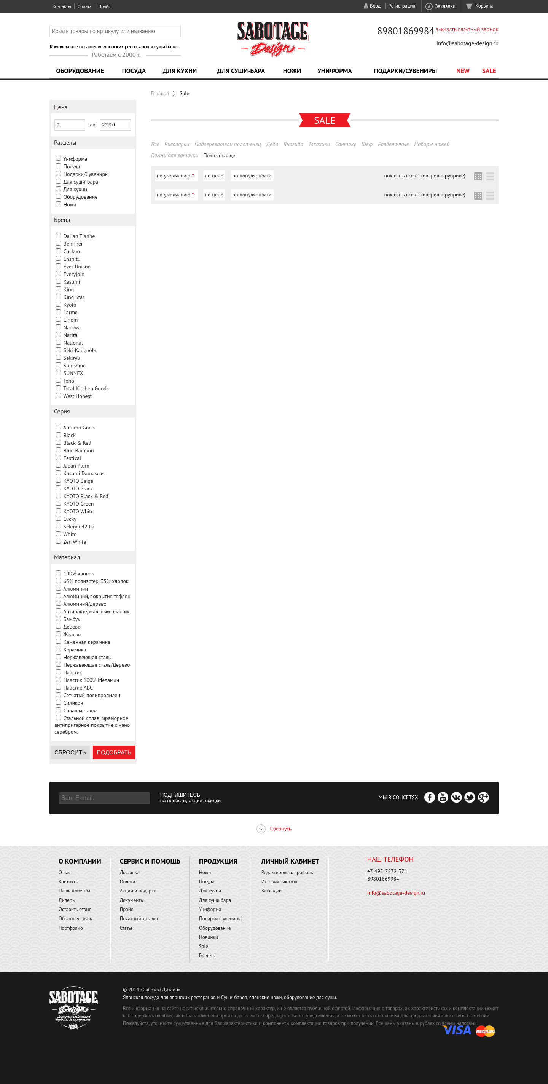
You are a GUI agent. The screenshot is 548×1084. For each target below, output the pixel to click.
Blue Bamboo (79, 450)
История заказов (279, 881)
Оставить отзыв (75, 909)
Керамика (75, 649)
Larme (71, 312)
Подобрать (114, 752)
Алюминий (75, 588)
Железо (72, 634)
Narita (71, 335)
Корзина (485, 6)
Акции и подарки (138, 891)
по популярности (252, 175)
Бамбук (72, 619)
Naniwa (72, 327)
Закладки (445, 6)
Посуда (134, 71)
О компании (80, 861)
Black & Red (77, 442)
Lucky (70, 519)
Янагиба (293, 144)
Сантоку (345, 144)
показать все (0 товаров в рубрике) (424, 175)
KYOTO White (79, 511)
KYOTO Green (79, 503)
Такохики (319, 144)
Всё (155, 144)
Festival (72, 458)
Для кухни (180, 71)
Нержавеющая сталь (87, 657)
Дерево (71, 626)
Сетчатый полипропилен (92, 695)
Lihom (71, 319)
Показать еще (220, 155)
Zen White (74, 541)
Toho (68, 380)
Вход (375, 6)
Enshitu (72, 258)
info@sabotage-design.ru (467, 43)
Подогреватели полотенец (227, 144)
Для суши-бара (241, 71)
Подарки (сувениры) (221, 918)
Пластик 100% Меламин (91, 680)
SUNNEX (73, 373)
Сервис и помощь (150, 861)
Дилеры (67, 900)
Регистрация (402, 6)
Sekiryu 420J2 (79, 526)
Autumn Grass (79, 427)
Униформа (334, 71)
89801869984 (405, 31)
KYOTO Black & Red (86, 496)
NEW (463, 71)
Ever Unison (77, 266)
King (69, 289)
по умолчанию (173, 175)
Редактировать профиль (287, 872)
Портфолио (71, 928)
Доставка (130, 872)
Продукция (218, 861)
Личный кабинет (290, 861)
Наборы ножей (431, 144)
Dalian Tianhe (79, 236)
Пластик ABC (78, 687)
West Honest (77, 396)
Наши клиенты (74, 891)
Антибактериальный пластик (96, 611)
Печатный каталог (139, 918)
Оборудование (80, 71)
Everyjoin (74, 274)
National (73, 342)
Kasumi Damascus (84, 473)
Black (70, 435)
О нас (65, 872)
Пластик (73, 672)
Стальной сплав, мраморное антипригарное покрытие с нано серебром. (92, 725)
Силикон (73, 702)
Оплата (85, 6)
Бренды (207, 955)
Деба (272, 144)
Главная (160, 93)
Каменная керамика (87, 642)
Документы (132, 900)
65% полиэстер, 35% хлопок (96, 581)
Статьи (127, 928)
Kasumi (72, 281)
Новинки (208, 937)
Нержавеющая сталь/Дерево (97, 664)
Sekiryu (72, 357)
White (69, 534)
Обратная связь (75, 918)
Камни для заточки (174, 155)
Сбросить (70, 752)
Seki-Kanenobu (81, 350)
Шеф (367, 144)
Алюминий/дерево (85, 603)
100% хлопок (79, 573)
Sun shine (75, 365)
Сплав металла (81, 710)
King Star (74, 297)
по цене (214, 175)
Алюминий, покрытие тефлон (97, 596)
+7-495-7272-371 (387, 871)
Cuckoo (72, 251)
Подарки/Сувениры (405, 71)
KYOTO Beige (78, 480)
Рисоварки (176, 144)
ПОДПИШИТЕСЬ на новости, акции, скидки (190, 797)
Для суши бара (215, 900)
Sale (489, 71)
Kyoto (70, 304)
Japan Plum (76, 465)
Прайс (104, 6)
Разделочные (393, 144)
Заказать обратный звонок (467, 29)
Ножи (292, 71)
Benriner (73, 243)
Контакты (62, 6)
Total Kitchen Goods (85, 388)
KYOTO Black (78, 488)
